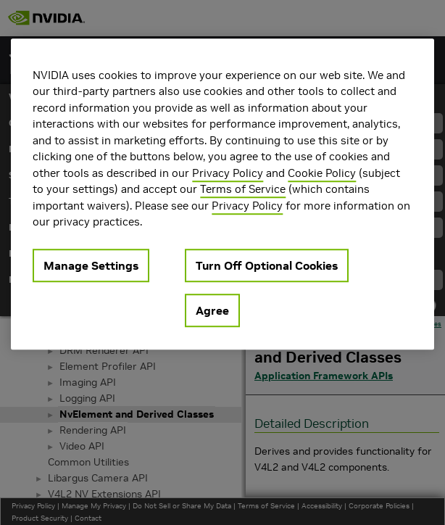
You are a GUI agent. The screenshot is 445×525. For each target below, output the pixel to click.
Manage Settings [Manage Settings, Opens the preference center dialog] (90, 265)
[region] (222, 194)
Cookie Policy (322, 173)
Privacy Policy (227, 173)
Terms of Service (243, 189)
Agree (212, 310)
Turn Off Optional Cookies (267, 265)
